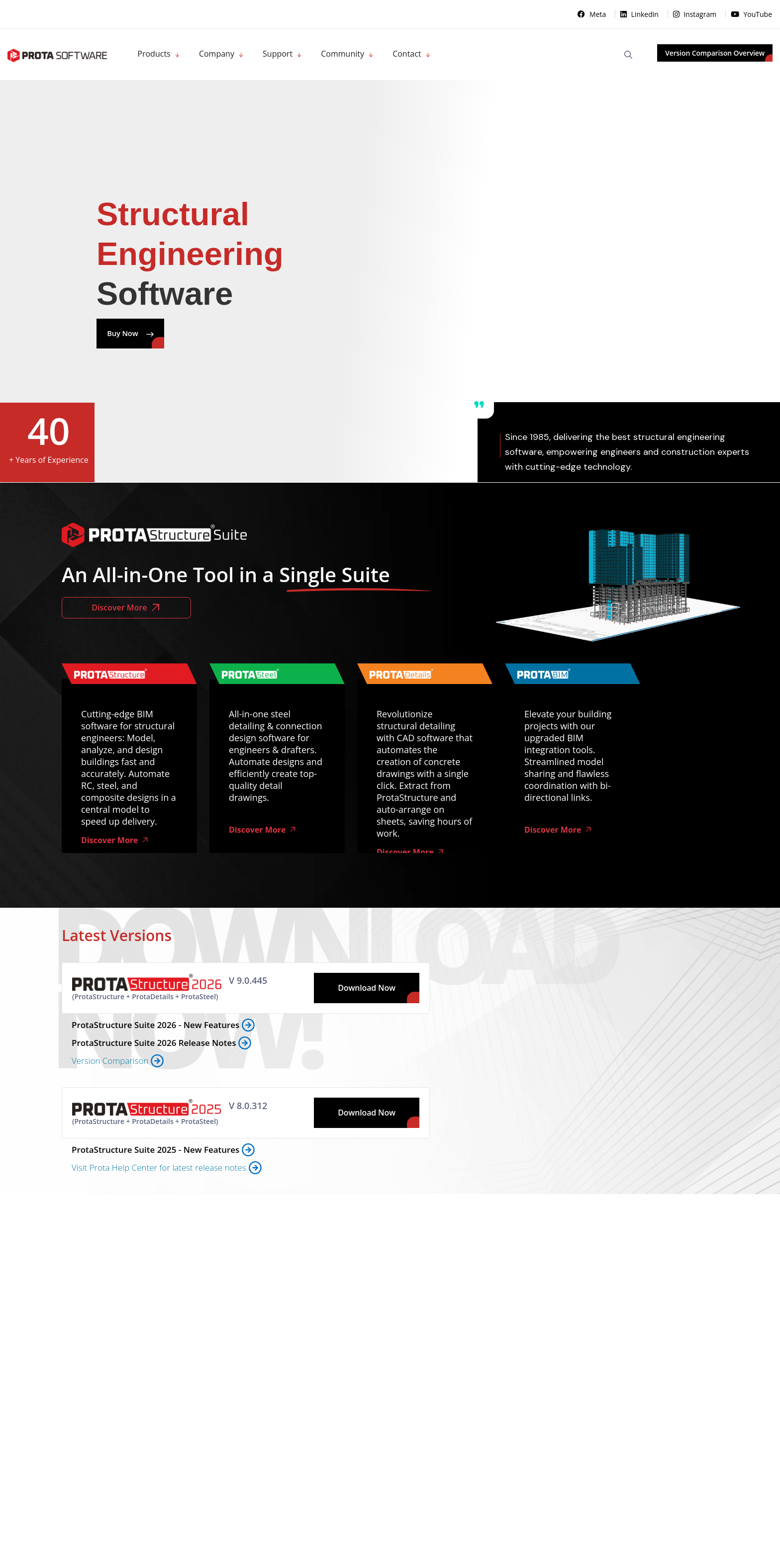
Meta (593, 14)
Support (277, 53)
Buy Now (145, 333)
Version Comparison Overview (715, 53)
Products (153, 53)
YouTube (751, 14)
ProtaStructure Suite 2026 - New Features (155, 1026)
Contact (406, 53)
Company (216, 53)
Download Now (366, 988)
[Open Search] (628, 54)
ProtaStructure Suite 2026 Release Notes (154, 1043)
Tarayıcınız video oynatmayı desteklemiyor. (601, 567)
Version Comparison (110, 1061)
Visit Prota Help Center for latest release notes (159, 1168)
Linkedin (640, 14)
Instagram (695, 14)
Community (342, 53)
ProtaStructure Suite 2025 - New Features (155, 1150)
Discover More (126, 609)
